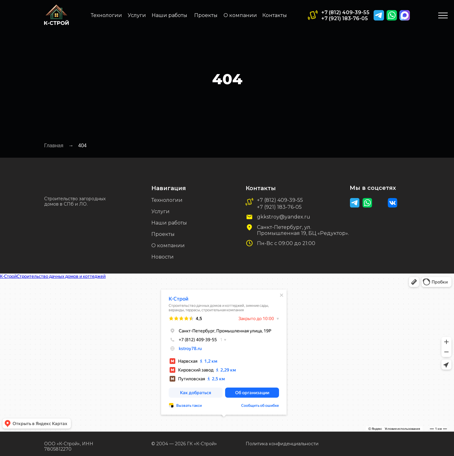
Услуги (137, 15)
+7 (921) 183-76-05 (344, 18)
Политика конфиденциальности (282, 444)
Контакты (274, 15)
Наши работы (169, 15)
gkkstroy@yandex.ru (283, 217)
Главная (53, 145)
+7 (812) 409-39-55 (345, 12)
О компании (240, 15)
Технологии (106, 15)
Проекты (206, 15)
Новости (162, 257)
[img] (404, 15)
